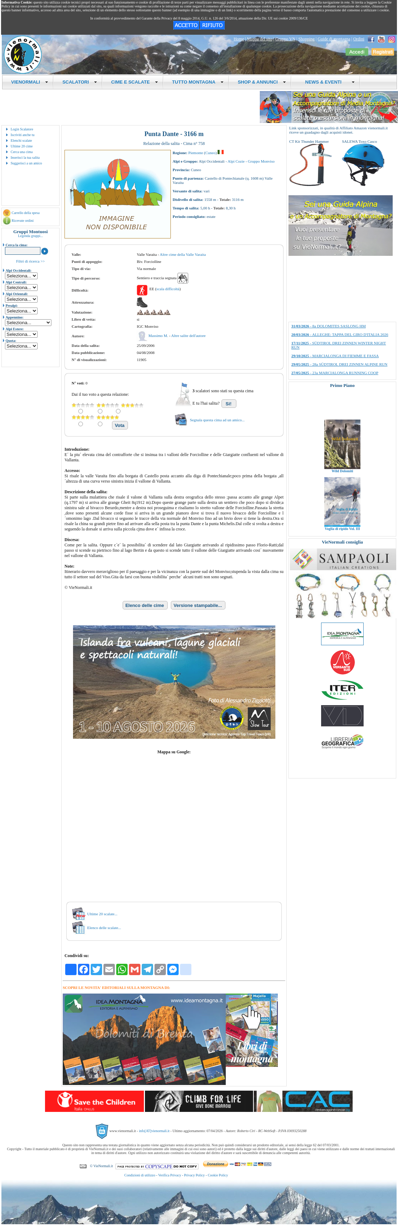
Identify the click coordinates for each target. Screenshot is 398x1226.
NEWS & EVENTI (327, 82)
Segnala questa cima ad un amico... (217, 420)
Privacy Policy (194, 1175)
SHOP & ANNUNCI (262, 82)
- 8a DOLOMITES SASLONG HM (328, 326)
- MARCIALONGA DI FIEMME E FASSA (335, 356)
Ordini (358, 38)
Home (239, 38)
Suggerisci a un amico (26, 163)
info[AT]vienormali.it (154, 1131)
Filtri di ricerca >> (30, 261)
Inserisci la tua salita (25, 157)
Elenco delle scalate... (104, 928)
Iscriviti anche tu (22, 135)
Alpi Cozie (236, 161)
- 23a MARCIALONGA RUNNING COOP (334, 373)
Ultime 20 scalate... (102, 914)
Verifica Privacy (169, 1175)
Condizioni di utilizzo (139, 1175)
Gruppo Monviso (261, 161)
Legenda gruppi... (30, 236)
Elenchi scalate (21, 140)
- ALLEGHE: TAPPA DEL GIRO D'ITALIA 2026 (339, 334)
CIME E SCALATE (134, 82)
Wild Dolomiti (342, 480)
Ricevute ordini (23, 221)
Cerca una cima (22, 152)
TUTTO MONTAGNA (198, 82)
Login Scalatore (22, 129)
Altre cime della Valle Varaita (183, 254)
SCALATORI (79, 82)
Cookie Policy (218, 1175)
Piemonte (195, 153)
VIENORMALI (30, 82)
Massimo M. (158, 335)
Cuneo (210, 153)
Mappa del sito (259, 38)
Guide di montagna (334, 38)
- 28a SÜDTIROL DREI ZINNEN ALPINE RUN (339, 364)
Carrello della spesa (26, 213)
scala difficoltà (167, 289)
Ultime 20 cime (22, 146)
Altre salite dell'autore (188, 335)
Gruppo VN (285, 38)
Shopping (306, 38)
